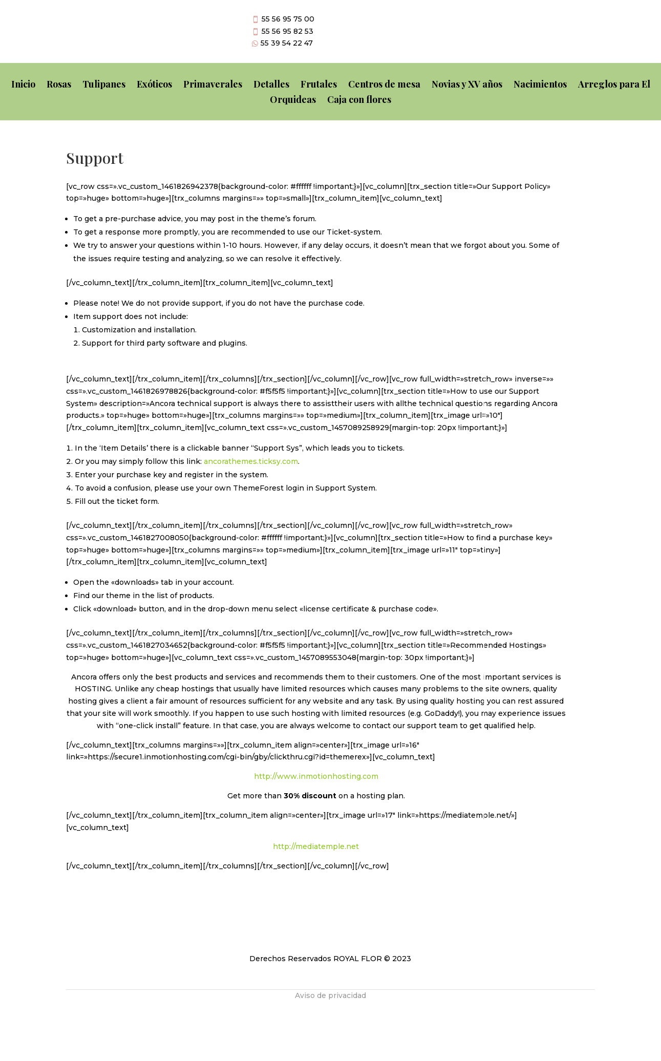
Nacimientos (540, 85)
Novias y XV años (467, 85)
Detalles (271, 85)
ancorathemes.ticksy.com (251, 461)
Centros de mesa (384, 85)
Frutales (319, 85)
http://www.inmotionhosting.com (316, 776)
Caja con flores (359, 100)
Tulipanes (103, 85)
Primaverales (212, 85)
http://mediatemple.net (316, 846)
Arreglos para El (614, 85)
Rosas (59, 85)
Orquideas (293, 100)
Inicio (23, 85)
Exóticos (154, 85)
